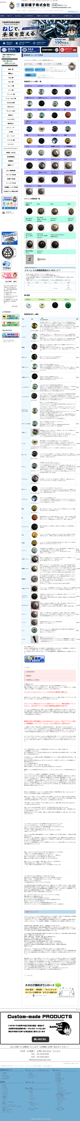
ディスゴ (24, 622)
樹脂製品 (10, 161)
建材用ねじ (11, 123)
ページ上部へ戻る (28, 975)
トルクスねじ (11, 119)
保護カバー (11, 165)
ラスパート (24, 550)
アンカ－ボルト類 (11, 98)
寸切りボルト (11, 107)
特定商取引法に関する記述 (6, 1065)
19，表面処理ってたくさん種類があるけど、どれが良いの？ (10, 301)
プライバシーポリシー (19, 1065)
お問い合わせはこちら (73, 11)
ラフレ (23, 630)
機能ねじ (10, 73)
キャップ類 (11, 86)
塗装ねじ (10, 115)
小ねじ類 (10, 77)
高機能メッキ (30, 75)
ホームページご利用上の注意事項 (34, 1065)
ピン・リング (11, 136)
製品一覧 (10, 15)
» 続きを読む (15, 306)
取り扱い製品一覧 (47, 1065)
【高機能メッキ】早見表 (11, 187)
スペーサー (11, 144)
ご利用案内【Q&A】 (68, 15)
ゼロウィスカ (40, 70)
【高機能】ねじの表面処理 (42, 15)
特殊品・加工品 (10, 152)
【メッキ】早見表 (11, 183)
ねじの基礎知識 (10, 170)
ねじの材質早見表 (28, 15)
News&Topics (18, 15)
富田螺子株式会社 (3, 2)
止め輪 (11, 131)
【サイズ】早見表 (11, 174)
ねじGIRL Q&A (11, 281)
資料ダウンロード (56, 15)
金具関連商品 (11, 156)
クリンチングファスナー (11, 148)
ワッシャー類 (11, 94)
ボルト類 (10, 82)
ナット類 (10, 90)
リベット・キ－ (10, 127)
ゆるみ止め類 (11, 102)
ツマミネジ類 (11, 140)
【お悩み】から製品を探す (10, 191)
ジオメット (24, 614)
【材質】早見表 (10, 179)
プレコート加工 (10, 111)
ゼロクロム (29, 70)
